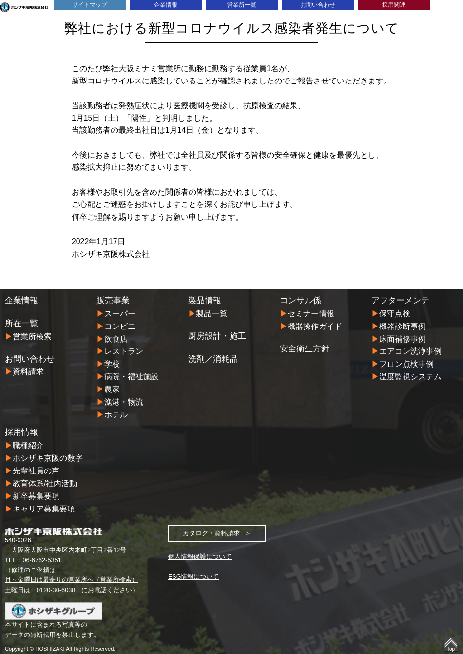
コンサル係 (300, 300)
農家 (112, 388)
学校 (112, 363)
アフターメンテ (400, 300)
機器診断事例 (402, 326)
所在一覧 (21, 323)
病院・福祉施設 (131, 375)
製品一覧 (211, 313)
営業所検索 (32, 336)
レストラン (123, 351)
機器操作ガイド (315, 326)
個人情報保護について (200, 552)
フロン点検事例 (406, 363)
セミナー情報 (311, 313)
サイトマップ (89, 4)
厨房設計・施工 (217, 335)
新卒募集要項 (36, 492)
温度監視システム (410, 375)
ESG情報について (193, 571)
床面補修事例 (402, 338)
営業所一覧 (241, 4)
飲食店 (116, 338)
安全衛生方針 (304, 347)
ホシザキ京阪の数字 (48, 455)
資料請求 (28, 372)
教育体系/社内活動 (45, 479)
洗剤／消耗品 (213, 358)
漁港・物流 (123, 400)
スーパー (119, 313)
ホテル (116, 412)
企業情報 (165, 4)
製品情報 (204, 300)
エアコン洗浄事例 (410, 351)
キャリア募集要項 (44, 504)
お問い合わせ (317, 4)
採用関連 (393, 4)
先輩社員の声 (36, 467)
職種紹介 (28, 442)
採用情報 (21, 429)
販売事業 (113, 300)
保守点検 (394, 313)
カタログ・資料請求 (211, 528)
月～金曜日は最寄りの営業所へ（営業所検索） (71, 575)
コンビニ (119, 326)
